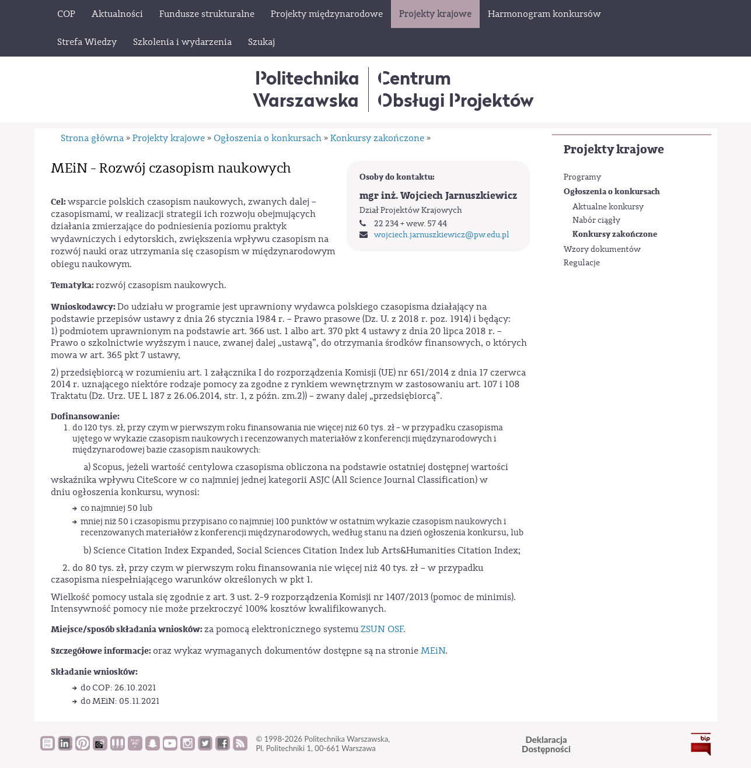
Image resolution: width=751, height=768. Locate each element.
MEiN (433, 651)
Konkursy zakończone (614, 234)
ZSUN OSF (382, 629)
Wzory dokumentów (602, 249)
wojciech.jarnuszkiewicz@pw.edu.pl (441, 235)
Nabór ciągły (596, 220)
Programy (582, 177)
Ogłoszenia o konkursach (612, 191)
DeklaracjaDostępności (546, 744)
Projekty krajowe (614, 149)
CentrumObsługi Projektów (456, 89)
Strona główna (92, 138)
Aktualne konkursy (608, 207)
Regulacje (582, 263)
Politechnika (306, 89)
